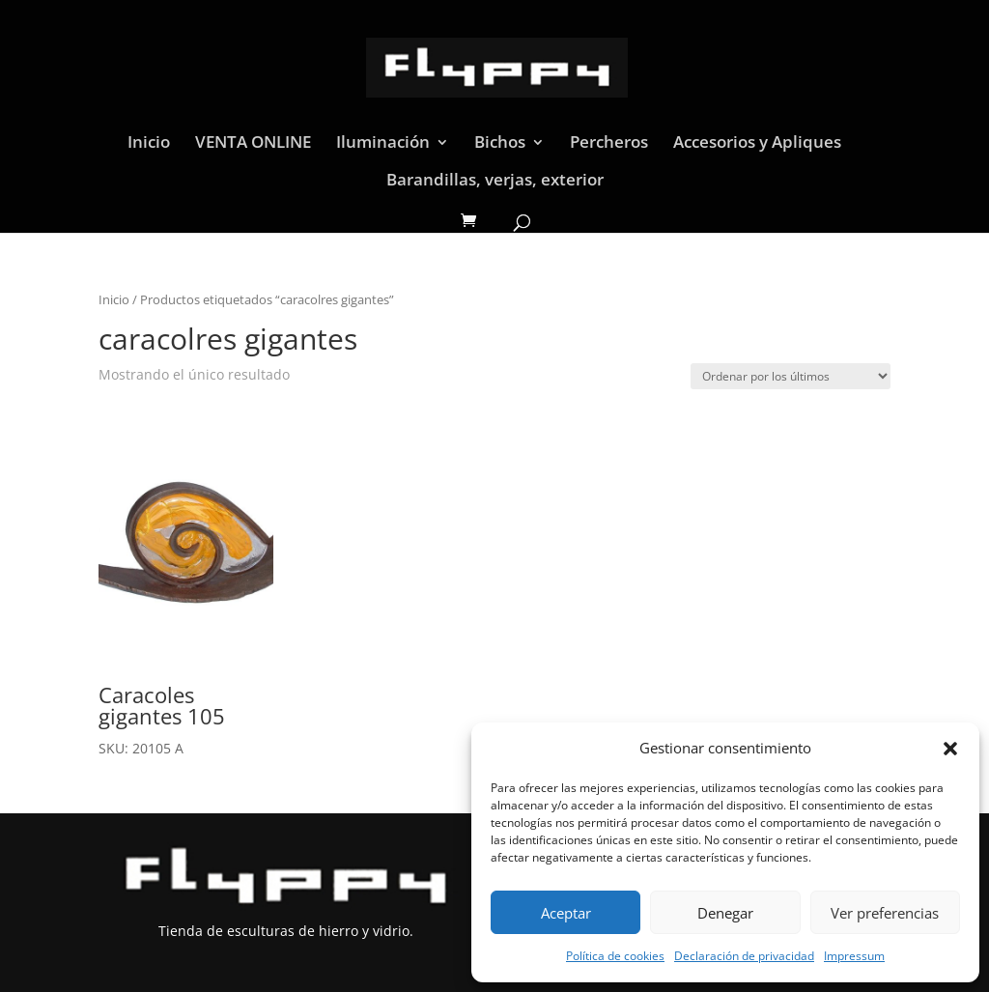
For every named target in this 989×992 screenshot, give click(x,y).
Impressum (854, 956)
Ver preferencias (885, 912)
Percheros (609, 144)
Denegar (725, 912)
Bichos (499, 144)
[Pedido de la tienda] (790, 376)
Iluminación (383, 144)
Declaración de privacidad (744, 956)
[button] (950, 748)
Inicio (148, 144)
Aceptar (566, 912)
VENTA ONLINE (253, 144)
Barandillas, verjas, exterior (495, 181)
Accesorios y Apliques (757, 144)
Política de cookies (615, 956)
